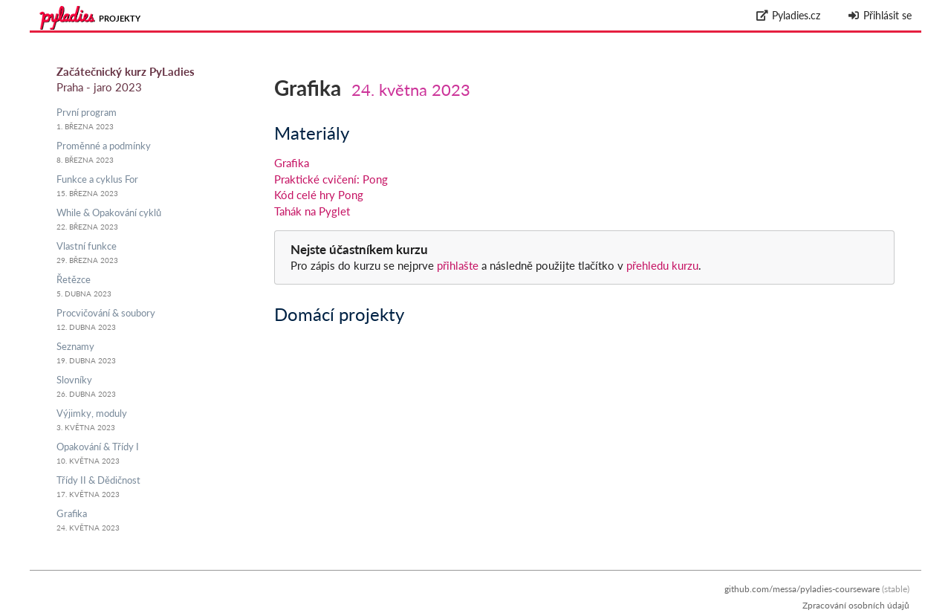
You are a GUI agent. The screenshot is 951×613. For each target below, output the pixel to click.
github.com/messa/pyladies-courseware (802, 588)
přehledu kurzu (660, 265)
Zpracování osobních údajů (855, 605)
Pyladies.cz (788, 15)
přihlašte (457, 265)
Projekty (119, 18)
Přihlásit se (879, 15)
